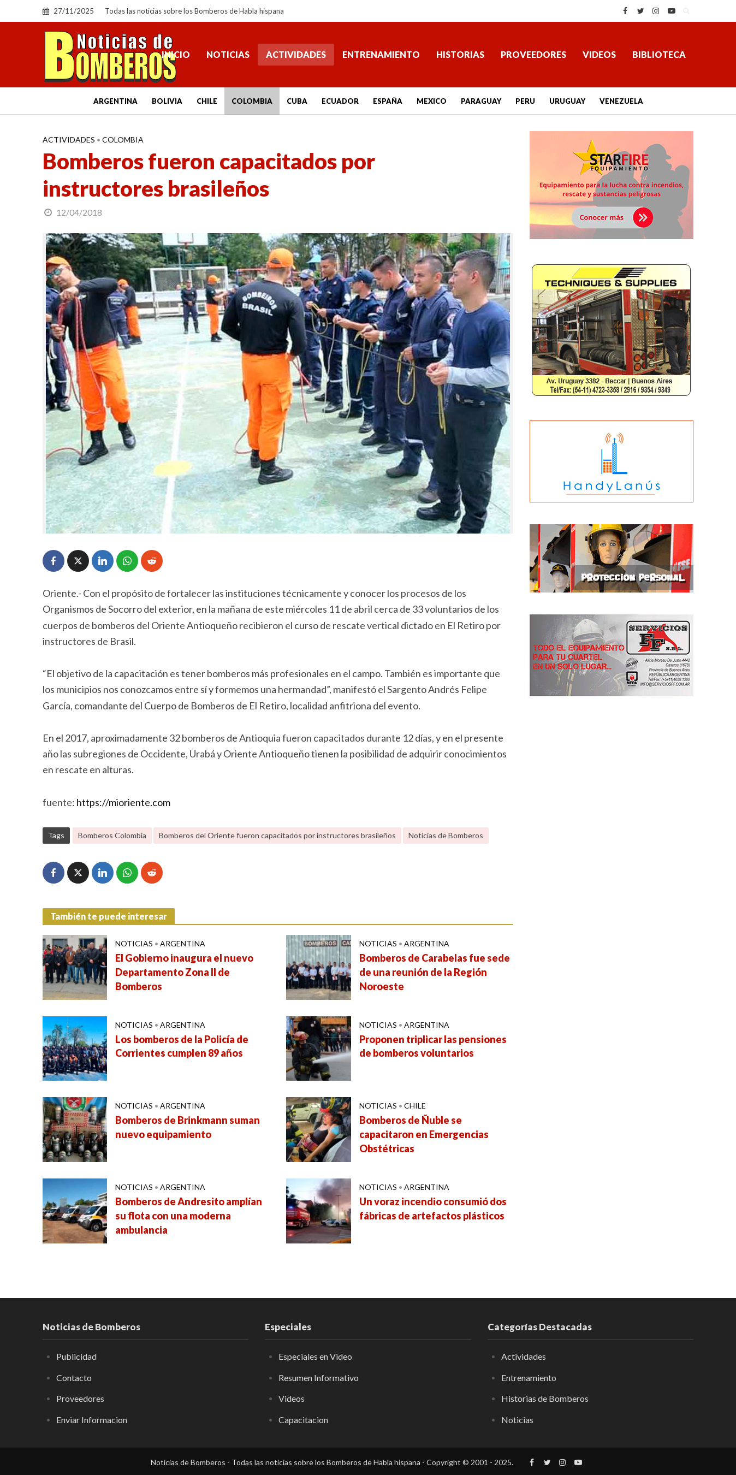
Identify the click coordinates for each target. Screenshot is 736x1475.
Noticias (228, 54)
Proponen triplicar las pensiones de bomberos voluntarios (433, 1046)
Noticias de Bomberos (445, 835)
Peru (525, 101)
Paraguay (481, 101)
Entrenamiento (381, 54)
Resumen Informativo (318, 1377)
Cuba (297, 101)
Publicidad (76, 1356)
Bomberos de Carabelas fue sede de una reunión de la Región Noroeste (434, 972)
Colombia (252, 101)
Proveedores (533, 54)
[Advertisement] (611, 882)
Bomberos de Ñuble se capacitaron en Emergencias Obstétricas (424, 1134)
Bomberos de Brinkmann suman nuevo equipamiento (187, 1127)
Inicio (176, 54)
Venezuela (621, 101)
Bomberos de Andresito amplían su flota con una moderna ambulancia (188, 1215)
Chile (207, 101)
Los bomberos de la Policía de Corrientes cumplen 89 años (181, 1046)
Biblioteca (659, 54)
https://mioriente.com (123, 802)
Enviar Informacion (91, 1419)
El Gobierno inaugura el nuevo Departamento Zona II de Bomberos (184, 972)
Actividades (296, 54)
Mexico (432, 101)
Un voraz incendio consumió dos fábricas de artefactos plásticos (433, 1208)
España (387, 101)
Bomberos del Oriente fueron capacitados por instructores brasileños (277, 835)
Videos (599, 54)
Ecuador (340, 101)
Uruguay (567, 101)
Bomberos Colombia (112, 835)
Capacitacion (303, 1419)
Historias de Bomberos (545, 1398)
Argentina (115, 101)
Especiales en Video (315, 1356)
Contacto (74, 1377)
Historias (460, 54)
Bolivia (167, 101)
